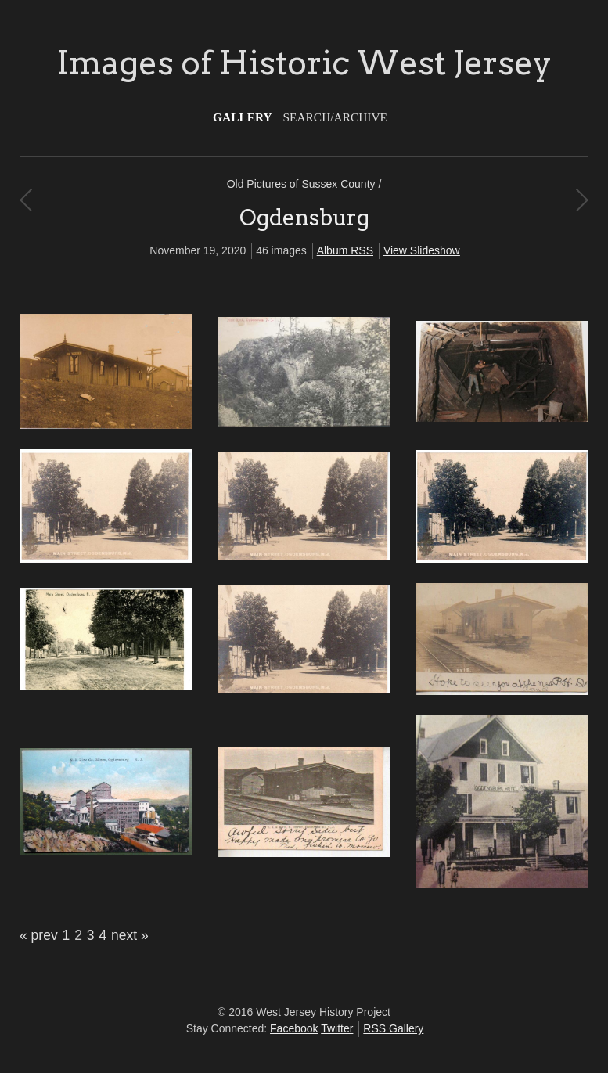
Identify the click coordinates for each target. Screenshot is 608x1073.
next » (130, 935)
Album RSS (345, 250)
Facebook (294, 1028)
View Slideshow (421, 250)
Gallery (242, 117)
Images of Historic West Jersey (304, 62)
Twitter (337, 1028)
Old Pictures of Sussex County (301, 184)
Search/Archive (335, 117)
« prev (39, 935)
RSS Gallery (393, 1028)
